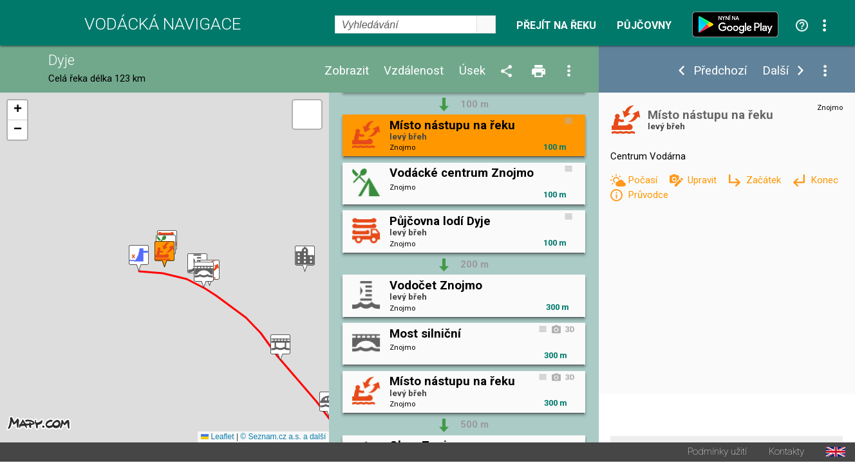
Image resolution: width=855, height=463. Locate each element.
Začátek (765, 180)
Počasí (644, 180)
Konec (824, 180)
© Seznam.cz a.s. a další (283, 437)
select (486, 24)
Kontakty (786, 453)
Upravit (703, 180)
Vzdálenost (414, 71)
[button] (139, 259)
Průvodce (648, 195)
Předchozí (720, 71)
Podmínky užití (717, 453)
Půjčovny (644, 26)
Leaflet (217, 437)
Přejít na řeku (556, 26)
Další (775, 71)
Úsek (472, 71)
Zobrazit (346, 71)
